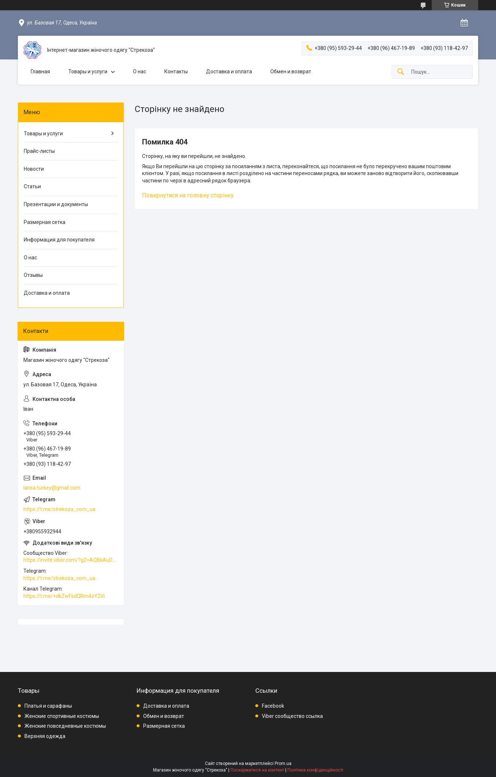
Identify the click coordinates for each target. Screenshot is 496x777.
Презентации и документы (56, 204)
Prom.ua (283, 763)
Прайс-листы (39, 151)
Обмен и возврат (290, 71)
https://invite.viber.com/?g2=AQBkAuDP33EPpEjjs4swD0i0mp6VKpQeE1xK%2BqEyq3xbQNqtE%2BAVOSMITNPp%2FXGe (70, 560)
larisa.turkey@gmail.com (51, 488)
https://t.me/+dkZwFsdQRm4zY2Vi (64, 596)
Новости (34, 169)
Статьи (32, 186)
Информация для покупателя (59, 240)
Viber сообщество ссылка (292, 716)
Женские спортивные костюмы (61, 716)
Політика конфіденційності (315, 770)
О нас (139, 71)
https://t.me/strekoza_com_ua (59, 509)
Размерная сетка (44, 222)
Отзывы (33, 275)
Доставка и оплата (229, 71)
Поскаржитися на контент (257, 770)
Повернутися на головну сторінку (188, 195)
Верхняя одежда (44, 736)
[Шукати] (401, 72)
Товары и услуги (87, 71)
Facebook (273, 706)
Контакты (176, 71)
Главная (40, 71)
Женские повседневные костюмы (65, 726)
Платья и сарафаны (48, 706)
